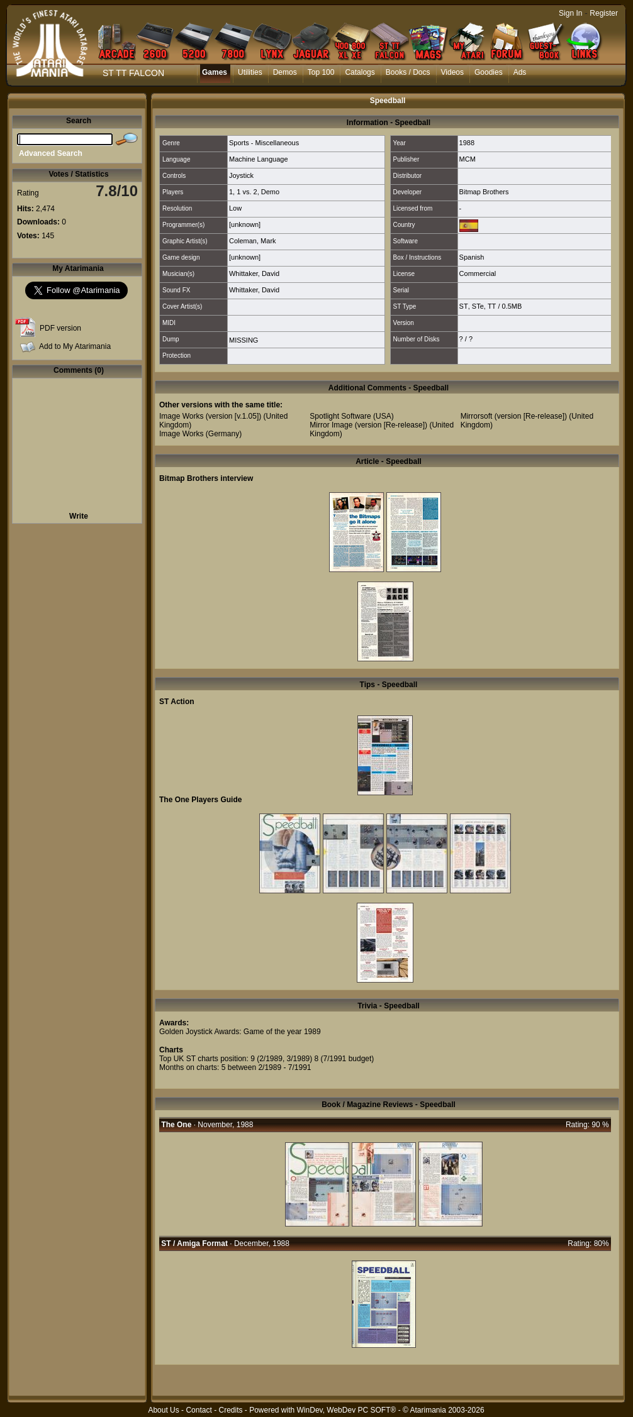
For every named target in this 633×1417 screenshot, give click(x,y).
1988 (466, 142)
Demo (270, 192)
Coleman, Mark (252, 241)
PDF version (60, 328)
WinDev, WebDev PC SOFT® (346, 1410)
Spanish (472, 257)
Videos (452, 72)
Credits (230, 1410)
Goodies (488, 72)
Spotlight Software (340, 416)
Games (214, 72)
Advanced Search (50, 153)
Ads (520, 72)
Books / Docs (408, 72)
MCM (467, 159)
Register (604, 13)
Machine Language (258, 159)
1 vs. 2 (247, 192)
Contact (198, 1410)
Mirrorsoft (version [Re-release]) (514, 416)
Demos (285, 72)
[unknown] (244, 224)
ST (463, 306)
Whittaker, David (254, 273)
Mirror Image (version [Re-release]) (368, 425)
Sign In (570, 13)
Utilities (250, 72)
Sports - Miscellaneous (264, 142)
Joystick (241, 175)
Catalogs (359, 72)
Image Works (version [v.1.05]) (210, 416)
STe (478, 306)
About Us (163, 1410)
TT (492, 306)
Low (235, 208)
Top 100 (321, 72)
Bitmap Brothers (484, 192)
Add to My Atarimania (75, 346)
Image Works (181, 433)
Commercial (477, 273)
